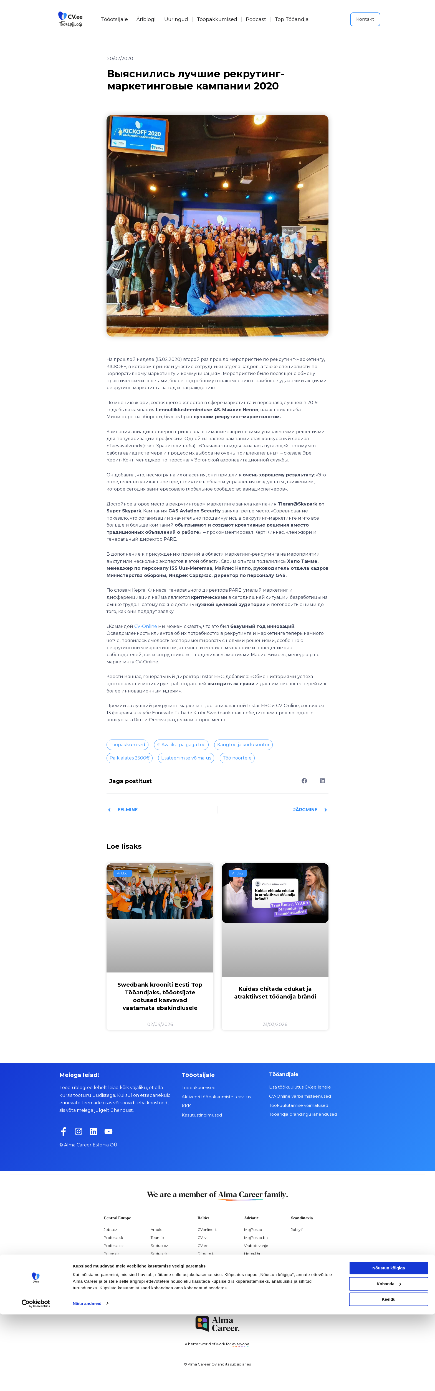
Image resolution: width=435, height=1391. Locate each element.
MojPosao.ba (256, 1237)
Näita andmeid (87, 1380)
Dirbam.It (206, 1253)
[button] (304, 781)
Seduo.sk (159, 1253)
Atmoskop (113, 1277)
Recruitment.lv (211, 1285)
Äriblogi (146, 19)
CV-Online (145, 626)
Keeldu (389, 1376)
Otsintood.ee (210, 1269)
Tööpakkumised (217, 19)
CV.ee (203, 1245)
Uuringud (176, 19)
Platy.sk (157, 1269)
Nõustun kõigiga (388, 1345)
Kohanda (389, 1360)
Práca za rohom (118, 1261)
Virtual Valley (255, 1261)
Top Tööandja (292, 19)
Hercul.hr (252, 1253)
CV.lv (202, 1237)
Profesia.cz (113, 1245)
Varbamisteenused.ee (217, 1293)
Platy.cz (158, 1261)
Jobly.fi (297, 1229)
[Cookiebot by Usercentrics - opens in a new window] (36, 1380)
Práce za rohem (118, 1269)
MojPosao (253, 1229)
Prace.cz (111, 1253)
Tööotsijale (114, 19)
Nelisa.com (114, 1285)
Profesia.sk (113, 1237)
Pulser (249, 1269)
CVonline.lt (207, 1229)
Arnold (157, 1229)
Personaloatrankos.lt (216, 1277)
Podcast (256, 19)
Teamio (157, 1237)
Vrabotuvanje (256, 1245)
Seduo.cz (159, 1245)
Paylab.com (161, 1277)
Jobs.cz (110, 1229)
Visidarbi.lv (207, 1261)
